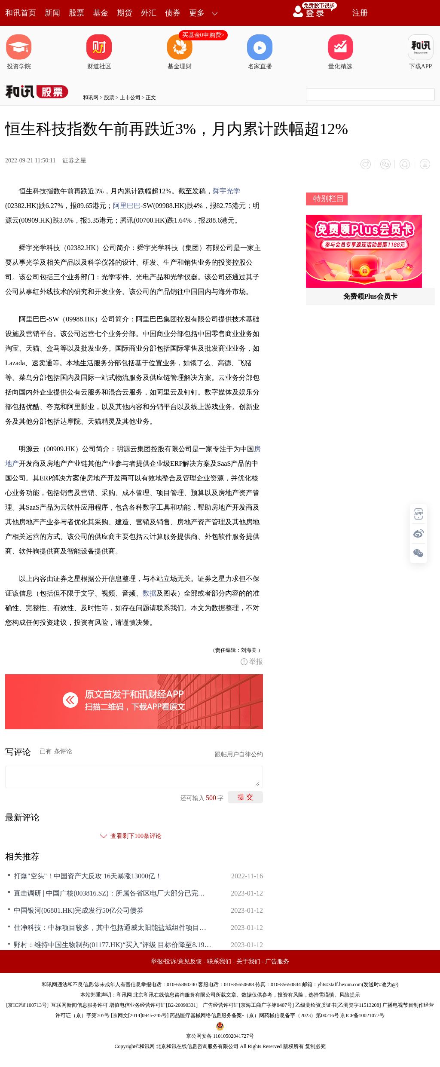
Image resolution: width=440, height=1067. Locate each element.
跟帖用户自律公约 (239, 753)
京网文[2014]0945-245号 (140, 1014)
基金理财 (179, 52)
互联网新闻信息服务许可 (79, 1004)
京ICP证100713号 (27, 1004)
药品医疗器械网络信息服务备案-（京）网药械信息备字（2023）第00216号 (254, 1014)
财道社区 (99, 52)
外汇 (148, 13)
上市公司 (130, 98)
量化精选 (340, 52)
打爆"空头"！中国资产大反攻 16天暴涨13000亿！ (88, 874)
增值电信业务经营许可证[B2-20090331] (153, 1004)
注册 (360, 13)
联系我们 (219, 960)
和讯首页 (20, 13)
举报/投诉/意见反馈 (176, 960)
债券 (172, 13)
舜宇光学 (226, 189)
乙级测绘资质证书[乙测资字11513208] (338, 1004)
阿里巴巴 (127, 204)
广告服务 (277, 960)
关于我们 (248, 960)
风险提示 (349, 994)
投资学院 (19, 52)
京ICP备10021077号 (362, 1014)
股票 (76, 13)
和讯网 (90, 98)
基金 (100, 13)
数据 (149, 592)
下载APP (421, 52)
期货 (124, 13)
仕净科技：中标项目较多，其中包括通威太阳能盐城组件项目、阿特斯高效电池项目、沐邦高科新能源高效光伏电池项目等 (112, 926)
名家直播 (260, 52)
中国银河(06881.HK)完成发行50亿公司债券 (79, 909)
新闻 (52, 13)
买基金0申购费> (203, 35)
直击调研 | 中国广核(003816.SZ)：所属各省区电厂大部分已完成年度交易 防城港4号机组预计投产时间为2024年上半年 (112, 892)
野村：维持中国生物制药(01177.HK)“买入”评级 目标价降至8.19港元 (112, 943)
